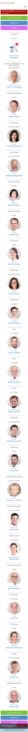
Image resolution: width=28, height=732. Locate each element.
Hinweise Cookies (10, 726)
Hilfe (25, 6)
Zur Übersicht (19, 730)
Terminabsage (9, 730)
